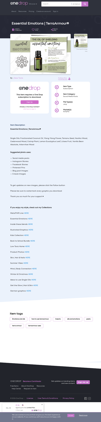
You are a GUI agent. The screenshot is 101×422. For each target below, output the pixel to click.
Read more (83, 415)
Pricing (31, 11)
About (13, 11)
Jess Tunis (18, 78)
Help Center (16, 389)
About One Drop (27, 386)
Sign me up (83, 382)
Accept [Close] (70, 415)
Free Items (14, 386)
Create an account (43, 11)
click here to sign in (29, 109)
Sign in (55, 11)
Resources (22, 11)
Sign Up (30, 102)
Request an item (30, 389)
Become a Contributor (32, 381)
